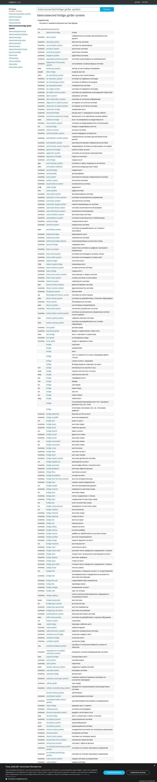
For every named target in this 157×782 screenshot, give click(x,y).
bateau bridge (51, 261)
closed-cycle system (54, 736)
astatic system (52, 180)
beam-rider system (53, 278)
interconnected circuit (17, 31)
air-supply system (53, 89)
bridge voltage (51, 587)
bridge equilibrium (53, 462)
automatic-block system (55, 208)
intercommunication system (20, 14)
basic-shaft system (53, 257)
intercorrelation (15, 61)
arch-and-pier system (54, 163)
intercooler (13, 55)
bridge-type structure (54, 610)
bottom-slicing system (55, 323)
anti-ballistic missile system (57, 138)
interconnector (14, 46)
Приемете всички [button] (114, 773)
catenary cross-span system (57, 678)
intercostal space (15, 67)
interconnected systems (18, 34)
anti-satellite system (54, 143)
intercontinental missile (18, 49)
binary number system (55, 285)
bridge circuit (51, 434)
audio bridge (51, 187)
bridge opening (52, 516)
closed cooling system (55, 729)
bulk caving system (53, 617)
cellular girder (51, 683)
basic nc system (52, 249)
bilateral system (52, 281)
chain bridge (51, 706)
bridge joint (50, 492)
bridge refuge (51, 540)
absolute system (52, 42)
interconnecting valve (17, 40)
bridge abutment (52, 414)
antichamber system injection (58, 146)
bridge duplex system (54, 458)
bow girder (50, 327)
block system (51, 302)
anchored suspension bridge (57, 116)
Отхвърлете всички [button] (138, 773)
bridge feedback (52, 469)
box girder (50, 338)
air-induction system (54, 79)
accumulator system (54, 45)
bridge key (50, 503)
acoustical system (53, 52)
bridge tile (50, 584)
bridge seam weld (53, 550)
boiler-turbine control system (57, 313)
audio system (51, 191)
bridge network (52, 513)
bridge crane (51, 448)
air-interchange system (55, 82)
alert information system (56, 99)
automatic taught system (56, 204)
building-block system (54, 614)
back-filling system (53, 229)
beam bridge (51, 271)
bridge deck (51, 451)
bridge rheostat (52, 544)
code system (51, 762)
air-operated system (54, 85)
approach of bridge (53, 156)
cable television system (55, 631)
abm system (51, 37)
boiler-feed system (53, 309)
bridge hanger (51, 486)
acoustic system (52, 49)
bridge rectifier (52, 537)
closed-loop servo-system (56, 740)
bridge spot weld (52, 564)
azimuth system (52, 225)
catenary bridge (52, 674)
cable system (51, 627)
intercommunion (15, 17)
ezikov (15, 2)
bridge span (51, 561)
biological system (53, 291)
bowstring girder (52, 331)
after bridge (50, 72)
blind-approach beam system (57, 295)
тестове (145, 2)
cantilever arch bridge (54, 634)
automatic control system (56, 197)
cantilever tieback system (56, 646)
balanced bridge (52, 234)
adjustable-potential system (57, 59)
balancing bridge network (56, 241)
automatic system (53, 201)
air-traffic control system (55, 92)
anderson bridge (52, 120)
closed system (52, 733)
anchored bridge (52, 113)
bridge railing (51, 527)
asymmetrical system (54, 184)
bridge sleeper (51, 557)
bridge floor (50, 472)
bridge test (50, 571)
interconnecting (15, 37)
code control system (54, 759)
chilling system (52, 709)
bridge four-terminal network (57, 479)
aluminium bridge (53, 109)
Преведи (106, 9)
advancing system (53, 68)
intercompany (14, 20)
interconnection (15, 43)
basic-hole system (53, 254)
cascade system (52, 670)
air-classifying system (54, 75)
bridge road (50, 547)
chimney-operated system (56, 712)
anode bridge (51, 126)
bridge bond (51, 428)
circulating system (53, 719)
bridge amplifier (52, 417)
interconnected (15, 23)
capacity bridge (52, 657)
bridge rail (50, 520)
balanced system (53, 238)
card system (51, 660)
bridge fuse (50, 482)
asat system (51, 177)
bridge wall (50, 591)
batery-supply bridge (54, 264)
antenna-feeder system (55, 133)
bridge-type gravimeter (55, 607)
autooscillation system (55, 214)
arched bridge (51, 170)
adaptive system (52, 56)
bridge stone (51, 568)
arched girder (51, 173)
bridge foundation (53, 475)
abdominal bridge (53, 32)
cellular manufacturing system (58, 688)
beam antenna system (55, 268)
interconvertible (15, 52)
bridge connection (53, 441)
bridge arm (50, 421)
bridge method (52, 510)
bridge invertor (52, 489)
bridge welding (52, 595)
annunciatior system (54, 123)
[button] (53, 779)
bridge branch (51, 431)
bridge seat (50, 554)
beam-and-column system (56, 274)
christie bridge (51, 716)
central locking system (55, 693)
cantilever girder (52, 641)
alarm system (51, 96)
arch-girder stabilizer (54, 167)
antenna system (52, 130)
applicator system (53, 153)
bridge (48, 345)
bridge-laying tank (53, 600)
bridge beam (51, 424)
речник (137, 2)
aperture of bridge (53, 150)
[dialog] (78, 772)
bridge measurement (54, 506)
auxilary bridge (52, 221)
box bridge (50, 334)
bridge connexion (53, 445)
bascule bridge (52, 244)
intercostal (13, 64)
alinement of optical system (57, 106)
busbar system (52, 621)
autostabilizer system (54, 218)
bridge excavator (52, 465)
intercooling (13, 58)
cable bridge (51, 624)
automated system (53, 194)
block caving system (54, 298)
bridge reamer (51, 530)
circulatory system (53, 723)
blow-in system (52, 305)
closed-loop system (54, 743)
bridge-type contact (53, 604)
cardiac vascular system (55, 667)
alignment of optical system (57, 103)
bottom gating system (55, 318)
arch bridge (50, 160)
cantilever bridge (52, 638)
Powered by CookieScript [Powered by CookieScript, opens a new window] (147, 781)
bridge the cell (51, 580)
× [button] (154, 765)
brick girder (50, 341)
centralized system (53, 696)
